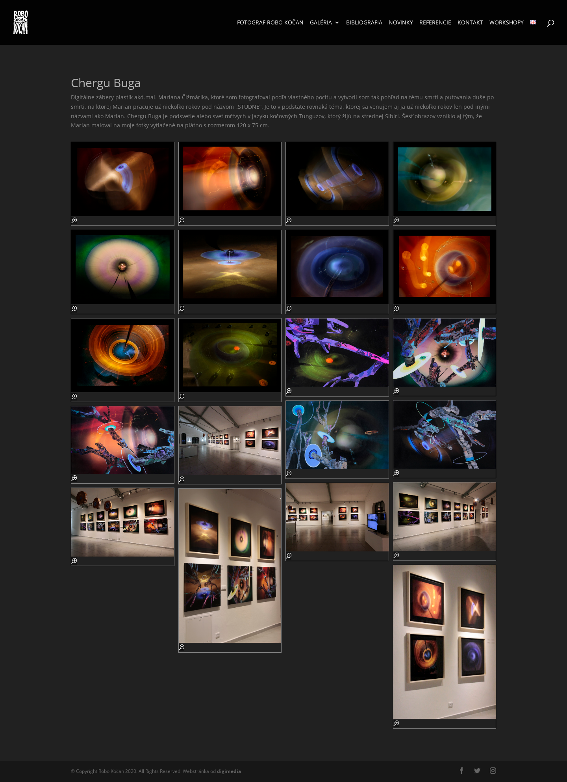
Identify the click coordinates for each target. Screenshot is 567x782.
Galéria (321, 23)
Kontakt (470, 23)
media (229, 771)
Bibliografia (364, 23)
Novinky (401, 23)
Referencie (435, 23)
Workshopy (506, 23)
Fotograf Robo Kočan (270, 23)
